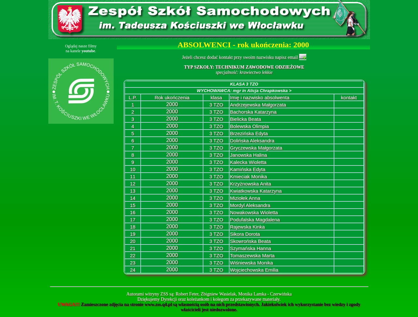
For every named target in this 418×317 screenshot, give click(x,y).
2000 (172, 104)
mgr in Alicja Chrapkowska (262, 90)
